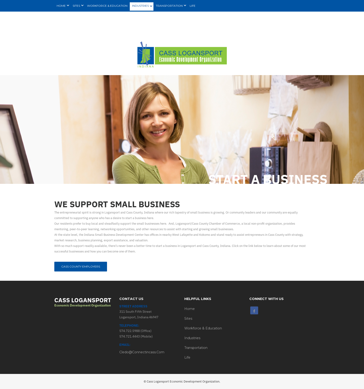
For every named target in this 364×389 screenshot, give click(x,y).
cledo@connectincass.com (141, 352)
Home (189, 309)
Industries (192, 338)
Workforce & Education (203, 328)
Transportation (196, 348)
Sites (188, 318)
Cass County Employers (80, 266)
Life (187, 357)
